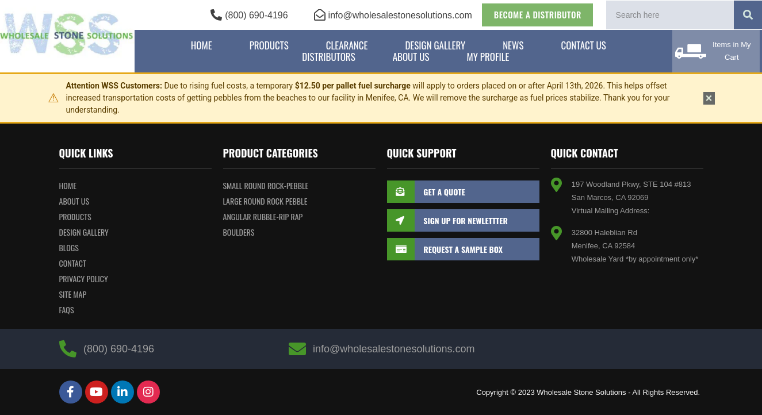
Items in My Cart (731, 51)
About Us (411, 57)
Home (201, 45)
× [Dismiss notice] (709, 98)
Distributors (328, 57)
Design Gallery (435, 45)
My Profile (488, 57)
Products (269, 45)
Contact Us (583, 45)
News (513, 45)
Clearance (347, 45)
